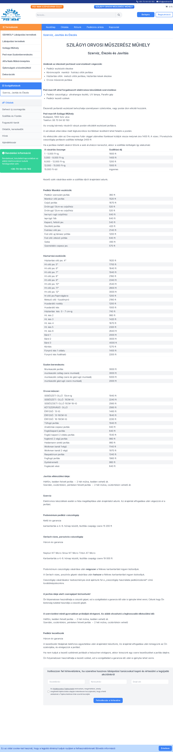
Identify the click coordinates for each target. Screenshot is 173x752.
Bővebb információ (105, 748)
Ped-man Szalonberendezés (17, 54)
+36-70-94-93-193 (145, 2)
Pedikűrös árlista (95, 27)
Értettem (165, 748)
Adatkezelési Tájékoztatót (63, 689)
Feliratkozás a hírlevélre (108, 700)
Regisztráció (164, 14)
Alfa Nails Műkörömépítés (16, 61)
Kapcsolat (114, 27)
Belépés (146, 14)
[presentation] (148, 691)
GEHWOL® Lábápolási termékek (19, 34)
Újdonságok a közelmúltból (16, 67)
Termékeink (10, 27)
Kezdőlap (50, 27)
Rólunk (77, 27)
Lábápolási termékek (13, 41)
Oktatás (65, 27)
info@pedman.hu (164, 2)
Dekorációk (8, 74)
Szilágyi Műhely (10, 48)
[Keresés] (118, 15)
